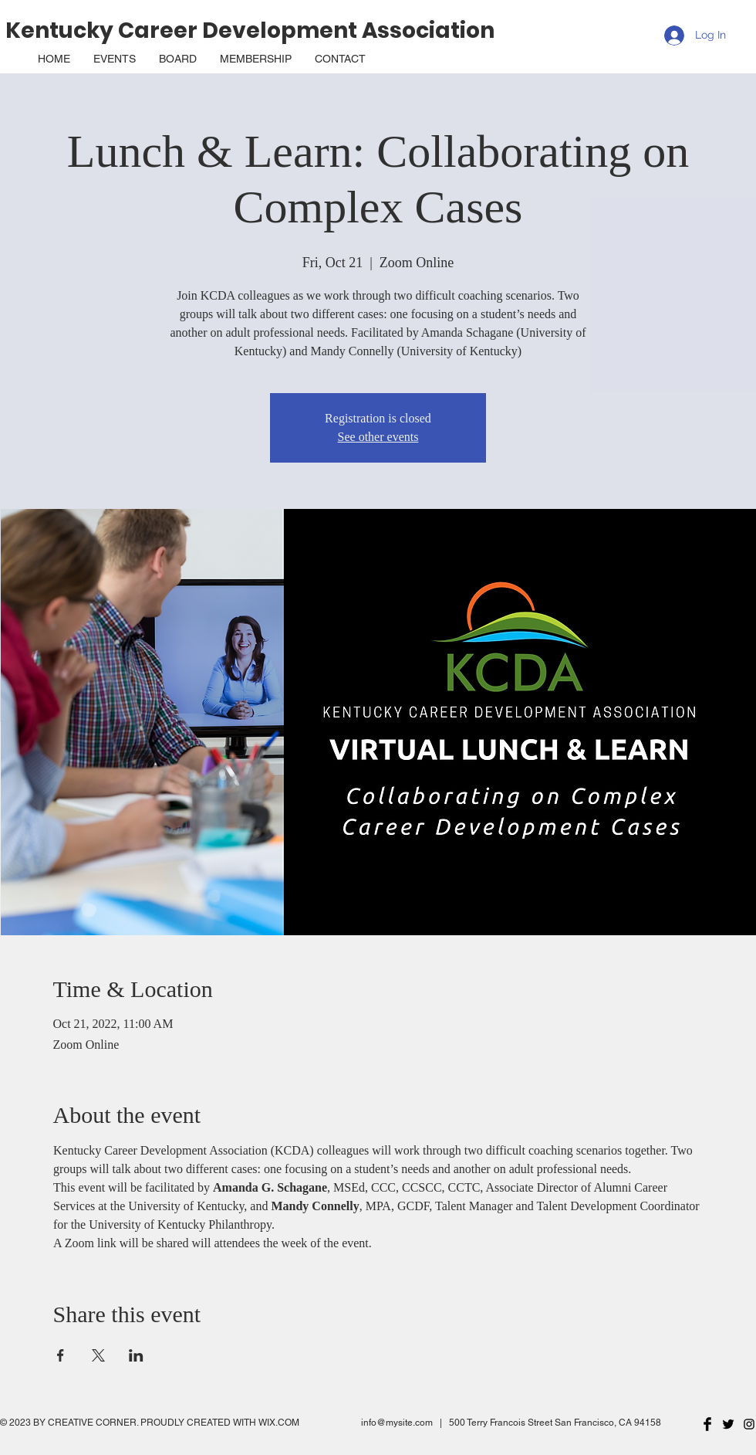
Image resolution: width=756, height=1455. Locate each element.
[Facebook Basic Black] (707, 1424)
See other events (378, 436)
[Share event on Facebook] (60, 1355)
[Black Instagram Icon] (749, 1424)
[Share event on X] (98, 1355)
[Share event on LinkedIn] (136, 1355)
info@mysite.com (397, 1422)
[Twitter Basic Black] (728, 1424)
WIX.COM (278, 1422)
